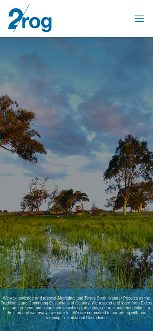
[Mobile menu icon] (139, 18)
